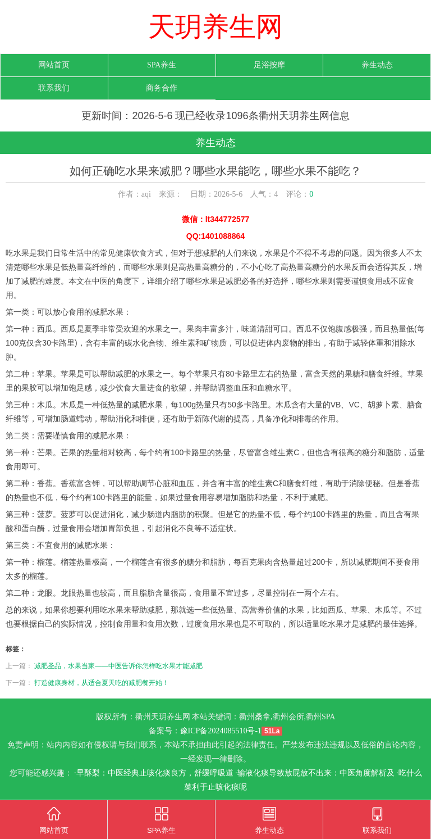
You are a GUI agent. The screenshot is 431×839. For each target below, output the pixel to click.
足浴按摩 (269, 65)
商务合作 (161, 88)
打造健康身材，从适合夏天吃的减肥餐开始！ (101, 683)
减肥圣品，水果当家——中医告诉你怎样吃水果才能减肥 (118, 666)
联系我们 (54, 88)
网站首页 (54, 65)
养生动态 (377, 65)
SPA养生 (161, 65)
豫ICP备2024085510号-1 (221, 731)
